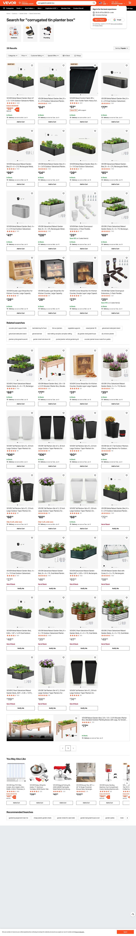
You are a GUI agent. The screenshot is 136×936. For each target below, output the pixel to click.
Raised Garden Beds (34, 13)
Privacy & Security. (79, 932)
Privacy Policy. (99, 25)
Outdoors (14, 13)
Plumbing (47, 38)
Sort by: (117, 48)
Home (8, 13)
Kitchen (30, 38)
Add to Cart (21, 122)
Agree (125, 932)
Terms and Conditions (116, 24)
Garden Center (23, 13)
